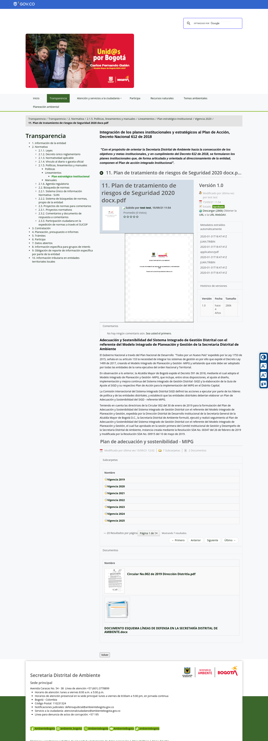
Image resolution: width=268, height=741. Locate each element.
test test (145, 207)
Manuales (51, 180)
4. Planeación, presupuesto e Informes (55, 232)
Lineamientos (146, 119)
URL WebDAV (218, 214)
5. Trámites (39, 235)
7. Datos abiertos (42, 243)
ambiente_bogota (69, 728)
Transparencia (37, 119)
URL (201, 214)
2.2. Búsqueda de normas (54, 187)
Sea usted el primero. (159, 333)
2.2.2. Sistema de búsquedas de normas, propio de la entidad (63, 200)
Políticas (50, 169)
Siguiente (212, 540)
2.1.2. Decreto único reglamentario (59, 154)
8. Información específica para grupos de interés (61, 246)
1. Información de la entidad (49, 143)
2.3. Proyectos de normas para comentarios (65, 206)
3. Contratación (41, 228)
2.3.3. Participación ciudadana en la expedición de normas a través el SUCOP (63, 222)
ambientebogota (147, 728)
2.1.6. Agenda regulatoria (54, 184)
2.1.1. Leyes (45, 150)
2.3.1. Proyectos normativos (55, 209)
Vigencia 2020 (203, 119)
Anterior (196, 540)
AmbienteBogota (42, 728)
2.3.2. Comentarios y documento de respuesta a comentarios (60, 215)
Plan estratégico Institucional (174, 119)
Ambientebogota (96, 728)
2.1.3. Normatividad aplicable (56, 158)
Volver (104, 654)
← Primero (178, 540)
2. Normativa (76, 119)
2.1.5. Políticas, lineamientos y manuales (111, 119)
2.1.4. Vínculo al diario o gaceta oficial (61, 161)
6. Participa (38, 239)
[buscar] (212, 23)
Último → (230, 540)
